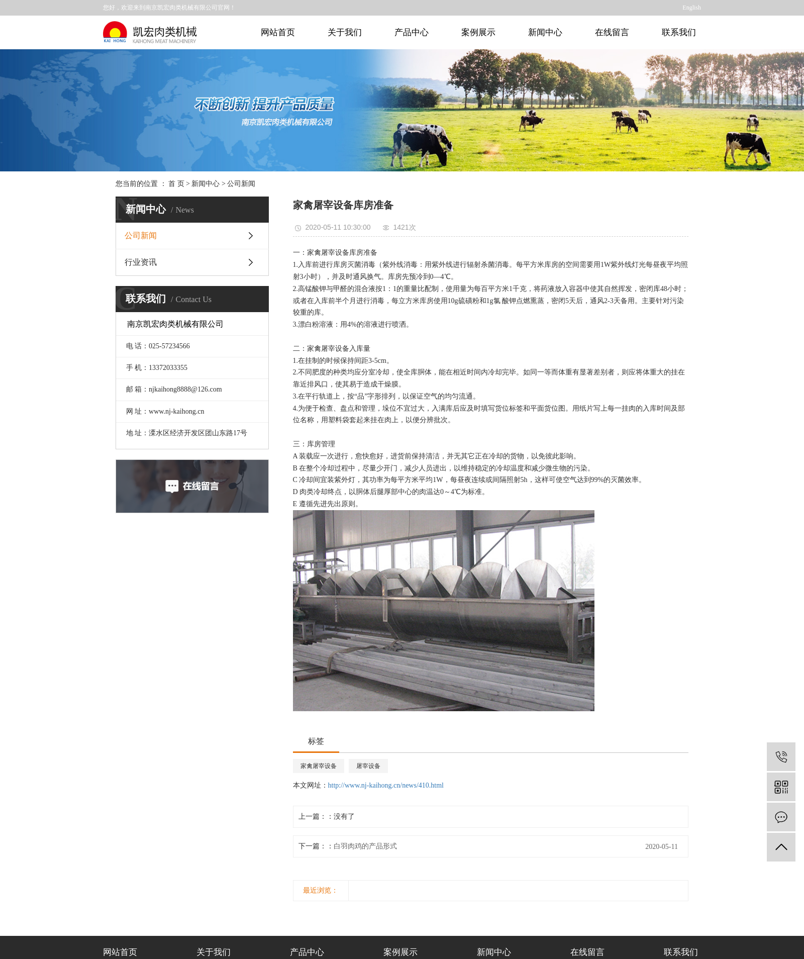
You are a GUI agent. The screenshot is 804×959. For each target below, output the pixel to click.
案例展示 (478, 32)
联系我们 (679, 32)
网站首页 (278, 32)
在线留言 (612, 32)
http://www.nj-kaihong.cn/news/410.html (386, 785)
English (691, 7)
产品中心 (411, 32)
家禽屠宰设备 (318, 766)
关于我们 (345, 32)
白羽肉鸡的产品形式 (365, 846)
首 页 (176, 183)
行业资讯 (141, 262)
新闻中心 (545, 32)
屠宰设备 (368, 766)
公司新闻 (241, 183)
